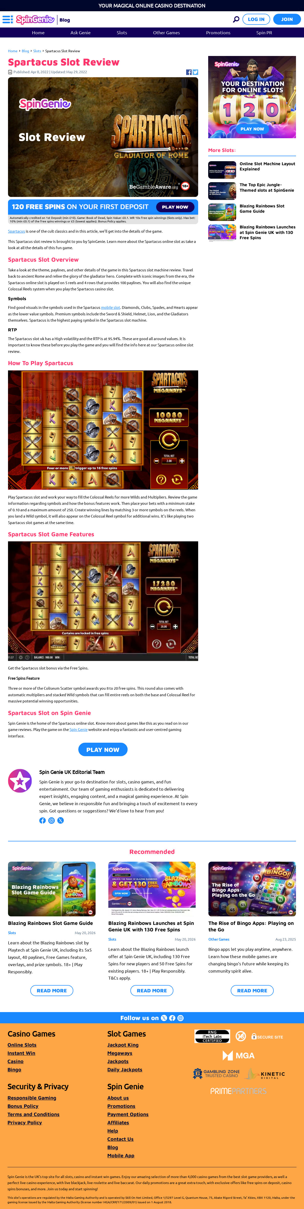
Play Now (103, 749)
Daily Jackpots (124, 1069)
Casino (16, 1061)
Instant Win (21, 1053)
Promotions (218, 32)
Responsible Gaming (32, 1098)
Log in (256, 19)
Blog (25, 50)
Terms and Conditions (34, 1114)
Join (287, 19)
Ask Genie (81, 32)
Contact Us (120, 1139)
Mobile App (120, 1155)
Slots (122, 32)
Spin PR (264, 32)
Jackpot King (123, 1045)
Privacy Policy (25, 1122)
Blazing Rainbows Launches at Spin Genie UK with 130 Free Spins (267, 232)
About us (118, 1098)
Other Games (166, 32)
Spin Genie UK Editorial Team (72, 772)
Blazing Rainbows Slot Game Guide (262, 208)
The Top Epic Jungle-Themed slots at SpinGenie (267, 187)
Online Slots (22, 1045)
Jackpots (118, 1061)
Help (112, 1131)
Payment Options (128, 1114)
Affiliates (118, 1122)
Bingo (14, 1069)
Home (38, 32)
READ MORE (52, 990)
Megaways (119, 1053)
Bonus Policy (23, 1106)
